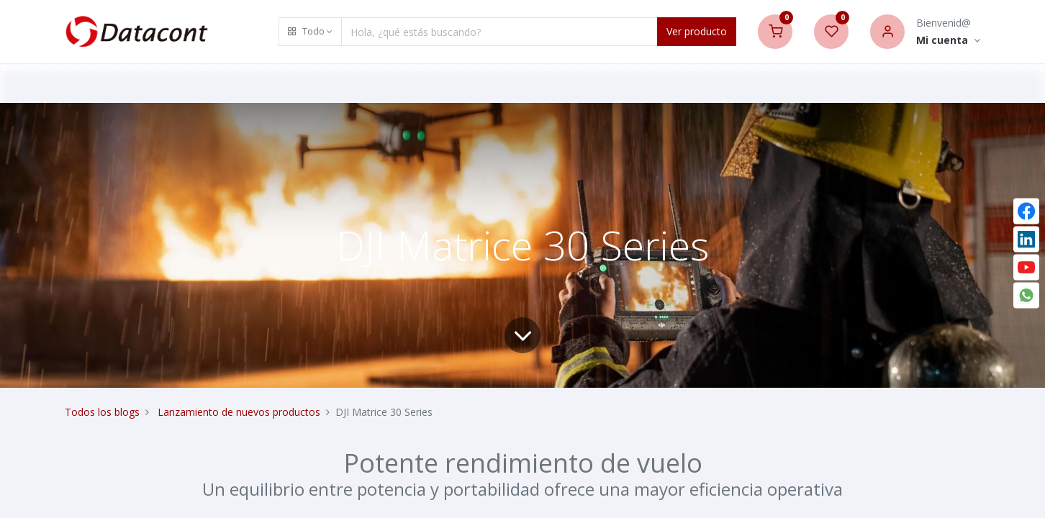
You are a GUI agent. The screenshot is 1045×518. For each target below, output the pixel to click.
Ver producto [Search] (696, 31)
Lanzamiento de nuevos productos (239, 412)
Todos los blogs (102, 412)
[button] (310, 31)
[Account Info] (948, 40)
